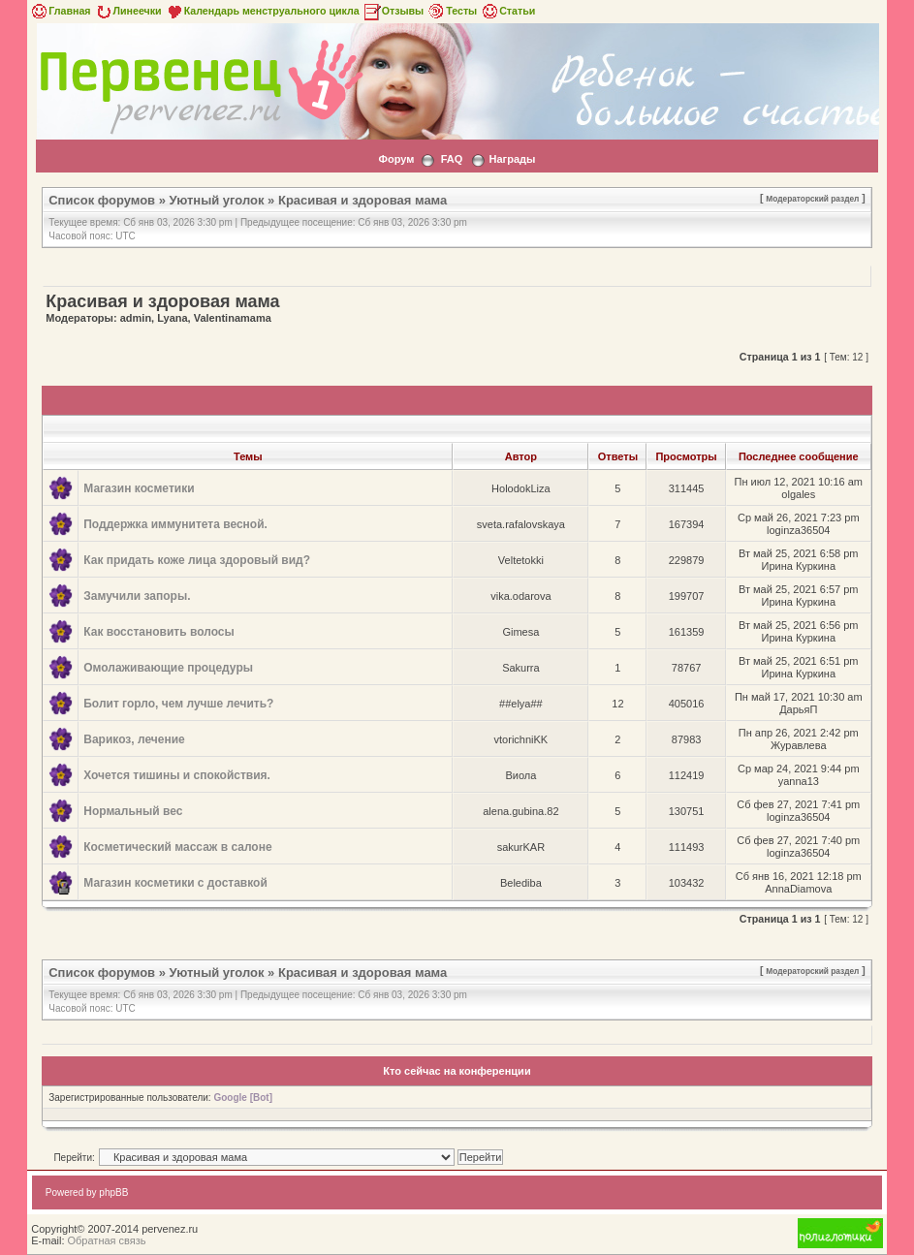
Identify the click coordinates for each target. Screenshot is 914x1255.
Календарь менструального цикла (262, 10)
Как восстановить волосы (159, 632)
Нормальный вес (132, 811)
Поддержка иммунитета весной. (175, 524)
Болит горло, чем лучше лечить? (178, 703)
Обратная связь (107, 1240)
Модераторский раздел (812, 199)
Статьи (507, 10)
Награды (512, 159)
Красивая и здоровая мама (362, 200)
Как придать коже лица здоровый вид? (196, 560)
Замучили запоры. (136, 596)
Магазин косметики (138, 488)
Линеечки (128, 10)
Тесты (451, 10)
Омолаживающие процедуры (168, 668)
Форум (397, 159)
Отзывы (393, 10)
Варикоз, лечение (133, 739)
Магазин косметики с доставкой (175, 883)
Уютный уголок (217, 200)
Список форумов (101, 200)
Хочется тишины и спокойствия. (176, 775)
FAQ (452, 159)
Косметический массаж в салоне (177, 847)
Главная (59, 10)
